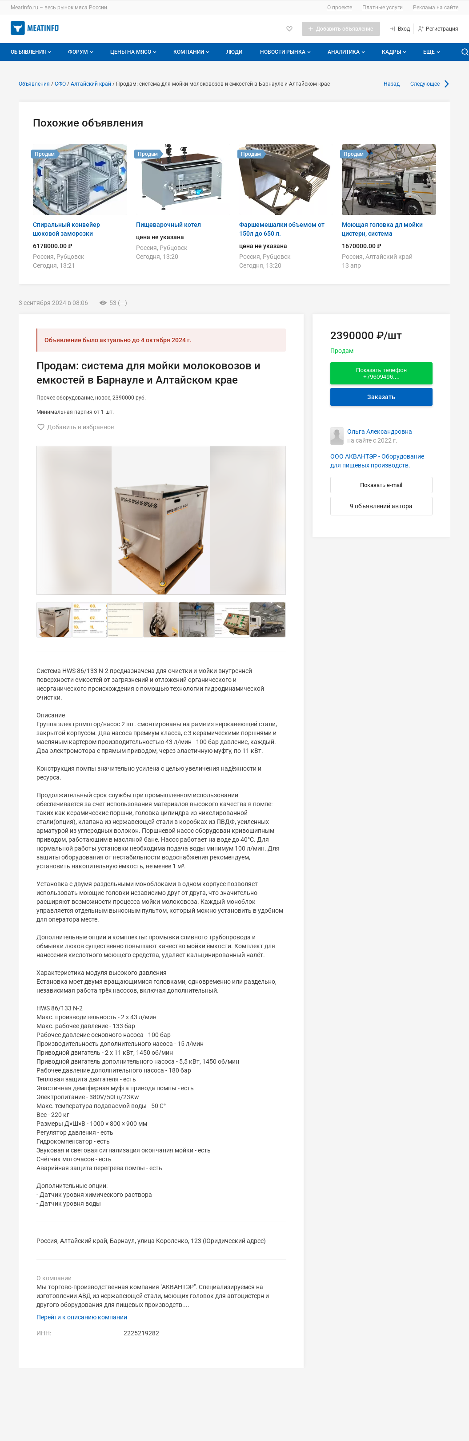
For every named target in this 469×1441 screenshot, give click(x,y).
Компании (192, 51)
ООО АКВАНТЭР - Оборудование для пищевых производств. (377, 461)
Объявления (32, 51)
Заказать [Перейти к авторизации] (381, 396)
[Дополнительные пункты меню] (431, 52)
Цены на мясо (134, 51)
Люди (234, 52)
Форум (81, 51)
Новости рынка (286, 51)
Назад (392, 84)
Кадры (395, 51)
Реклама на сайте (435, 7)
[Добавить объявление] (341, 29)
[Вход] (399, 28)
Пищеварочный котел (168, 224)
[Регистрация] (437, 28)
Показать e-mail (381, 485)
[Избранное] (289, 28)
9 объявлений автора (381, 506)
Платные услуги (382, 7)
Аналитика (347, 51)
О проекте (339, 7)
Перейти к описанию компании (81, 1317)
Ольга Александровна (379, 431)
